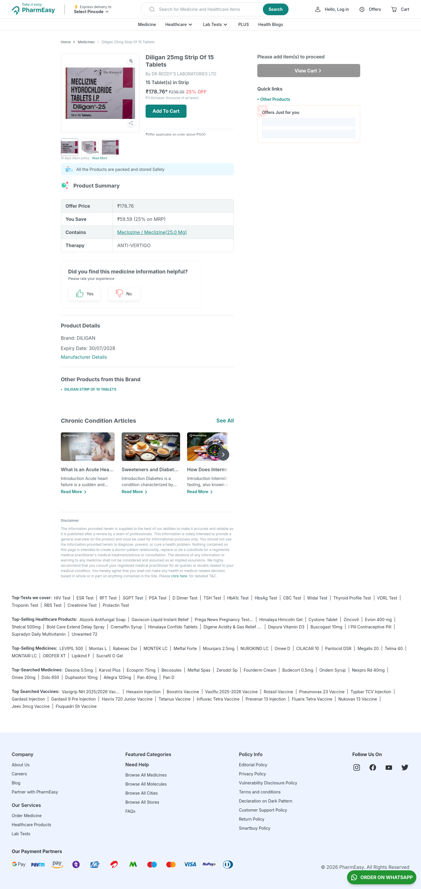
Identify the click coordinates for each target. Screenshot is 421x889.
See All (225, 420)
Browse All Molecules (146, 783)
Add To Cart (166, 111)
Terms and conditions (259, 791)
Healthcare (176, 24)
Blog (16, 782)
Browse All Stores (142, 802)
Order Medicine (27, 815)
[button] (215, 9)
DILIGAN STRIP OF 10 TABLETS (90, 389)
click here (179, 576)
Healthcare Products (31, 824)
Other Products (275, 99)
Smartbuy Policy (254, 828)
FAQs (130, 811)
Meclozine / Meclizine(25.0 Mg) (152, 232)
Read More (99, 158)
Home (66, 42)
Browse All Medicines (146, 774)
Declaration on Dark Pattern (265, 800)
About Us (21, 764)
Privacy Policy (252, 773)
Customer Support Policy (263, 809)
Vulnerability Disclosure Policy (268, 782)
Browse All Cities (141, 793)
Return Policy (251, 819)
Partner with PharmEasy (35, 791)
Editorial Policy (253, 764)
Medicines (86, 42)
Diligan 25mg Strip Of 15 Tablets (128, 42)
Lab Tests (212, 24)
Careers (19, 773)
